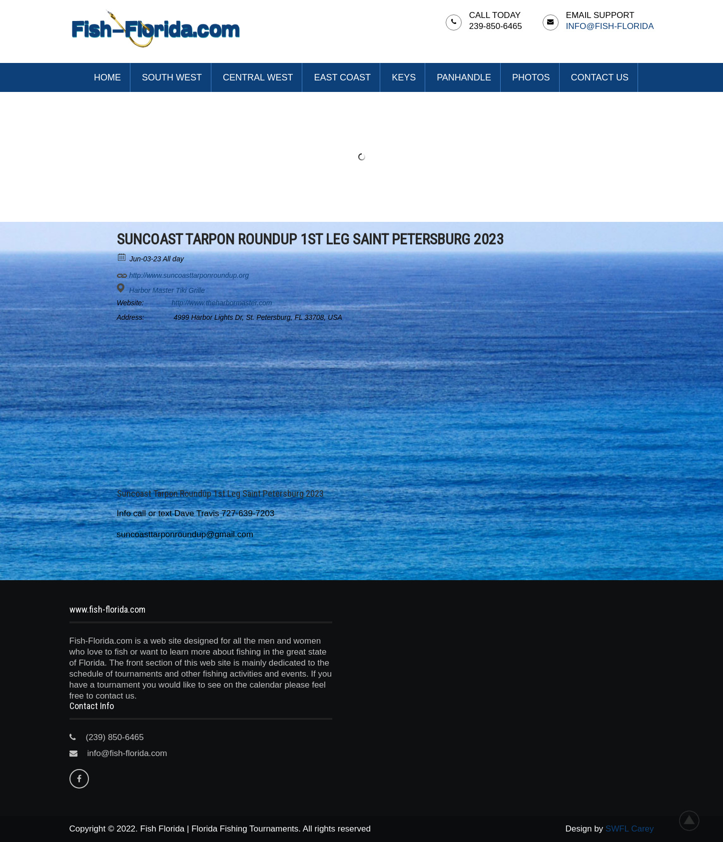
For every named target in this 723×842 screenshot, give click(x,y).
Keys (404, 77)
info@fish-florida (610, 26)
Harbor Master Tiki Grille (167, 290)
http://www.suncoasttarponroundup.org (183, 273)
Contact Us (600, 77)
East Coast (342, 77)
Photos (531, 77)
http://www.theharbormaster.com (222, 303)
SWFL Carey (630, 829)
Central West (258, 77)
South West (172, 77)
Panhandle (464, 77)
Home (107, 77)
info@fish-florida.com (127, 753)
